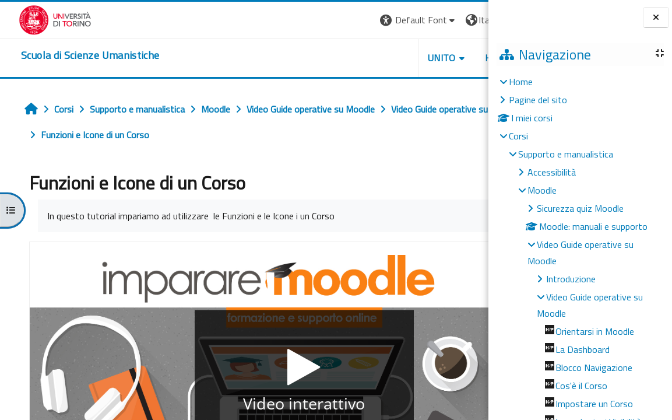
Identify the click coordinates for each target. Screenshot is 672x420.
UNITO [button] (352, 58)
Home (521, 82)
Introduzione (571, 279)
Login (468, 20)
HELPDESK (418, 58)
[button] (328, 20)
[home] (71, 55)
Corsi (518, 136)
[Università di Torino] (36, 19)
